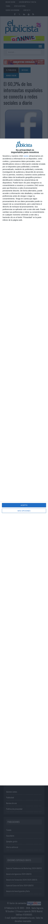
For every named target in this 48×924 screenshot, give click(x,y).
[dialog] (24, 462)
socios (26, 156)
